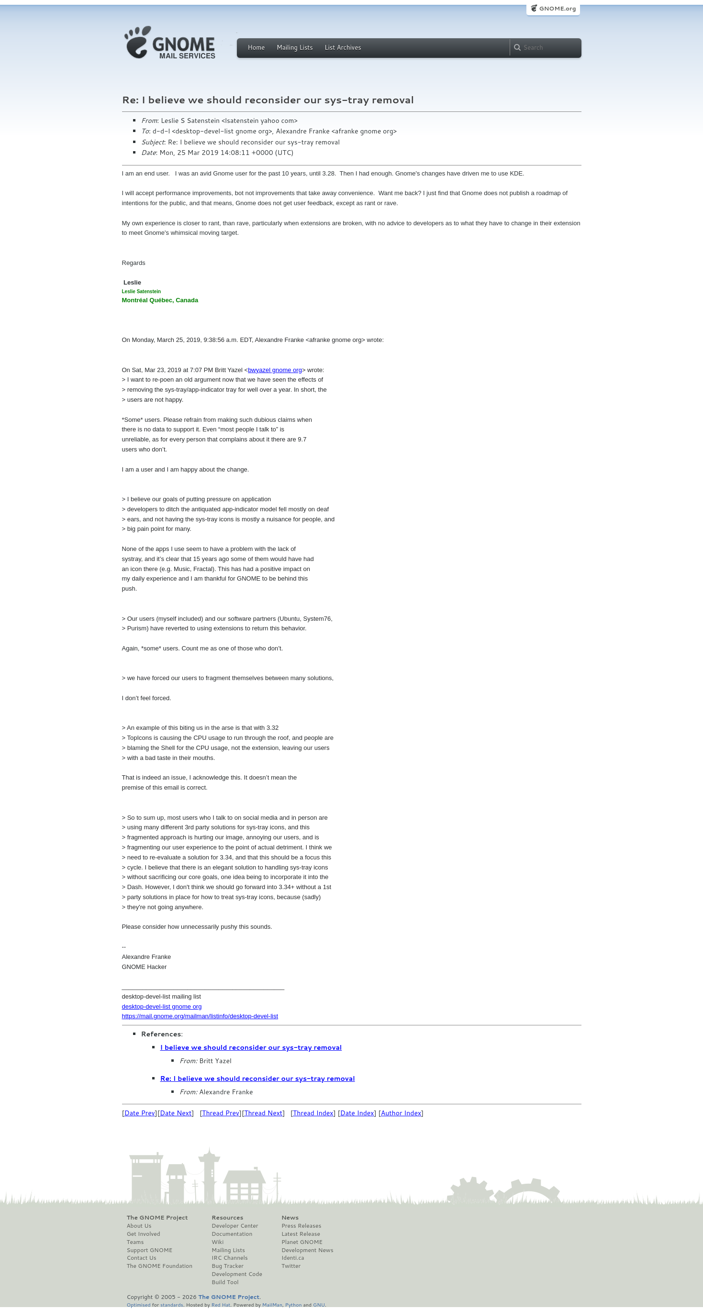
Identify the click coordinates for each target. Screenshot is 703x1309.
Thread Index (313, 1113)
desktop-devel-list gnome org (162, 1006)
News (290, 1217)
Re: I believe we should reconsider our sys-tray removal (257, 1078)
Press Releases (301, 1226)
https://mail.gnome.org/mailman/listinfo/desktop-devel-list (200, 1016)
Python (293, 1304)
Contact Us (141, 1258)
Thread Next (263, 1113)
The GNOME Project (157, 1217)
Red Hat (220, 1304)
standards (171, 1304)
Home (256, 47)
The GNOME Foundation (160, 1266)
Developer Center (235, 1226)
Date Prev (139, 1113)
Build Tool (225, 1282)
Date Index (357, 1113)
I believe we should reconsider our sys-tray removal (251, 1047)
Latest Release (300, 1234)
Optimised (139, 1304)
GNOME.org (557, 8)
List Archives (342, 47)
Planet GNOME (302, 1242)
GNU (319, 1304)
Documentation (232, 1234)
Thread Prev (220, 1113)
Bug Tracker (228, 1266)
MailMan (272, 1304)
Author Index (401, 1113)
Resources (227, 1217)
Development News (307, 1250)
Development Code (237, 1274)
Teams (135, 1242)
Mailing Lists (295, 47)
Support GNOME (150, 1250)
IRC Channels (230, 1258)
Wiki (217, 1242)
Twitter (291, 1266)
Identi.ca (292, 1258)
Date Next (175, 1113)
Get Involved (143, 1234)
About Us (139, 1226)
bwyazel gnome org (275, 370)
